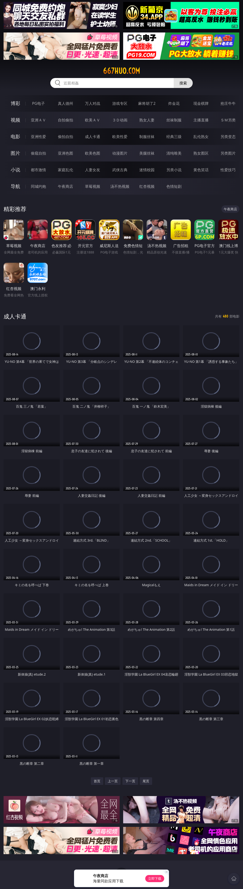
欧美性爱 (119, 136)
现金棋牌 (201, 103)
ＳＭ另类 (228, 120)
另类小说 (174, 169)
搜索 (183, 83)
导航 (15, 186)
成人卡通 (92, 136)
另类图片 (228, 153)
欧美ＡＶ (92, 120)
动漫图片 (119, 153)
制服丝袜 (146, 136)
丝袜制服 (174, 120)
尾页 (146, 781)
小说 (15, 169)
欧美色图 (92, 153)
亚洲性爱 (38, 136)
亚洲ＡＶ (38, 120)
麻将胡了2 (146, 103)
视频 (15, 120)
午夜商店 (65, 186)
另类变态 (228, 136)
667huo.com (121, 71)
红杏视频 (146, 186)
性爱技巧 (228, 169)
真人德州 (65, 103)
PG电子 (38, 103)
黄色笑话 (201, 169)
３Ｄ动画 (119, 120)
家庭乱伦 (65, 169)
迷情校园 (146, 169)
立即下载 (154, 878)
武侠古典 (119, 169)
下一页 (130, 781)
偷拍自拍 (65, 136)
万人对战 (92, 103)
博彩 (15, 103)
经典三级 (174, 136)
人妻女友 (92, 169)
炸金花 (174, 103)
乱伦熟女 (201, 136)
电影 (15, 136)
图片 (15, 153)
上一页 (113, 781)
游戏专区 (119, 103)
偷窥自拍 (38, 153)
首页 (97, 781)
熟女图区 (201, 153)
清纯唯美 (174, 153)
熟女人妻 (146, 120)
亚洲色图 (65, 153)
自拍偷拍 (65, 120)
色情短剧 (174, 186)
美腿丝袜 (146, 153)
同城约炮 (38, 186)
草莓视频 (92, 186)
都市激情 (38, 169)
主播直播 (201, 120)
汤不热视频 (119, 186)
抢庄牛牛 (228, 103)
